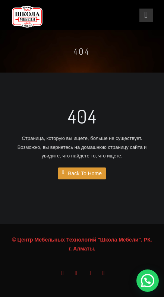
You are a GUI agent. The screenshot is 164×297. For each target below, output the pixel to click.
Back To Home (82, 173)
